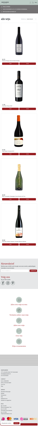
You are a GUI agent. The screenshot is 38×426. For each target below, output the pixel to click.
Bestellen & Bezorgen (5, 391)
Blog (2, 386)
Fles (10, 63)
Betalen (2, 393)
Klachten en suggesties (6, 400)
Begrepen (16, 423)
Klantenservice (4, 398)
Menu (36, 2)
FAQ (2, 396)
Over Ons (3, 384)
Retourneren (3, 395)
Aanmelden (33, 270)
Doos (27, 63)
